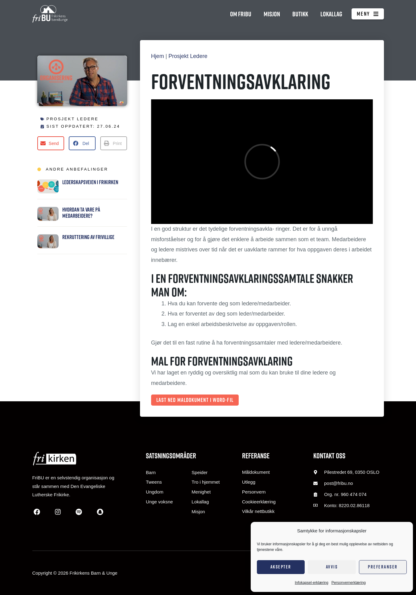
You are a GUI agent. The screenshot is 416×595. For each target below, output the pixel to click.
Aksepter (280, 567)
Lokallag (331, 14)
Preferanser (383, 567)
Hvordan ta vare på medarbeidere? (81, 213)
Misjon (272, 14)
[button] (50, 143)
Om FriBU (240, 14)
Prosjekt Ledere (73, 119)
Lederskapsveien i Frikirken (90, 182)
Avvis (332, 567)
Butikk (300, 14)
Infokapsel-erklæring (311, 583)
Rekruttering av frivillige (88, 237)
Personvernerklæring (349, 583)
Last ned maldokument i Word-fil (194, 400)
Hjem (157, 56)
